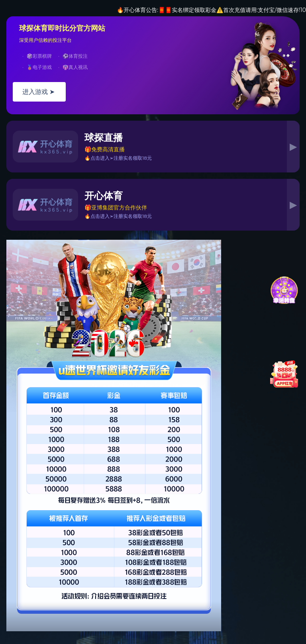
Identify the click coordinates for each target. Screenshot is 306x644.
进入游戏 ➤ (39, 92)
